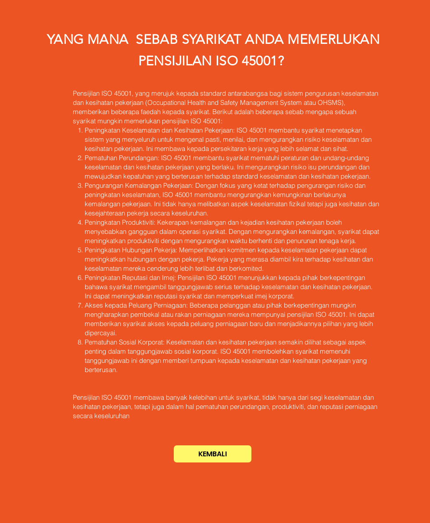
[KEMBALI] (212, 453)
